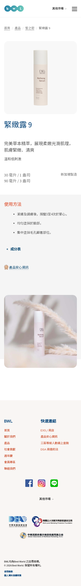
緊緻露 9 (18, 125)
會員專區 (9, 462)
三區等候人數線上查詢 (55, 443)
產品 (18, 28)
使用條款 (8, 571)
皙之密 (29, 28)
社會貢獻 (9, 449)
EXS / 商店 (47, 430)
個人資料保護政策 (12, 575)
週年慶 (8, 456)
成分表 (15, 249)
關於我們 (9, 437)
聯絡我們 (9, 469)
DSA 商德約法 (49, 449)
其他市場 (59, 8)
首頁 (7, 28)
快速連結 (48, 421)
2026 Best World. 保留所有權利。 (24, 565)
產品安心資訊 (19, 267)
